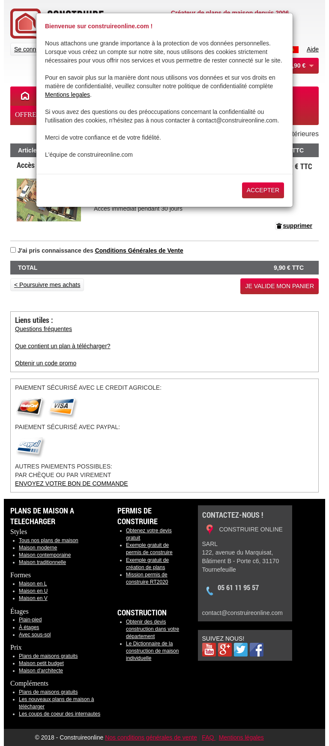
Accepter (263, 190)
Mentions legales (67, 94)
